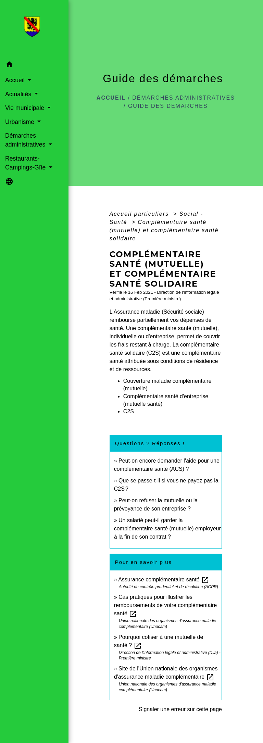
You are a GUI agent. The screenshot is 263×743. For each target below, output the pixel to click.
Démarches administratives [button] (26, 140)
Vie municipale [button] (25, 107)
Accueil (111, 98)
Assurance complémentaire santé (163, 579)
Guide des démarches (168, 106)
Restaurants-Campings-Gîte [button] (26, 163)
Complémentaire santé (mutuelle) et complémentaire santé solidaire (164, 230)
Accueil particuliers (140, 214)
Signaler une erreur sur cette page (180, 709)
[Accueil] (34, 29)
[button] (34, 65)
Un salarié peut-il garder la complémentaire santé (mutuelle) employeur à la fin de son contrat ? (167, 528)
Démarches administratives (183, 98)
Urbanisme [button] (20, 121)
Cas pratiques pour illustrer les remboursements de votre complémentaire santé (165, 605)
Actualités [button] (19, 94)
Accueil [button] (15, 80)
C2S (128, 411)
